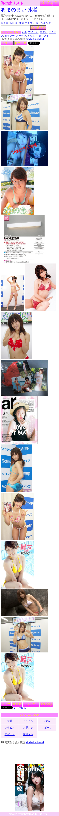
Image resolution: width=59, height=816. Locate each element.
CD (16, 23)
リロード (7, 43)
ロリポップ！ (42, 814)
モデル (43, 32)
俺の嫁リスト (12, 3)
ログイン (55, 3)
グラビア (10, 727)
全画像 (17, 704)
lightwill (26, 814)
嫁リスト (43, 3)
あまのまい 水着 (19, 10)
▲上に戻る (19, 708)
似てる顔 (20, 43)
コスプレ (30, 23)
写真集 (4, 23)
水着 (21, 23)
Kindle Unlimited (35, 39)
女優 (24, 32)
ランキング (49, 3)
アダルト (32, 35)
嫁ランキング (43, 23)
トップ (6, 704)
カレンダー (31, 704)
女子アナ (10, 35)
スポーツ (21, 35)
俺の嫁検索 (38, 27)
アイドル (33, 32)
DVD (11, 23)
